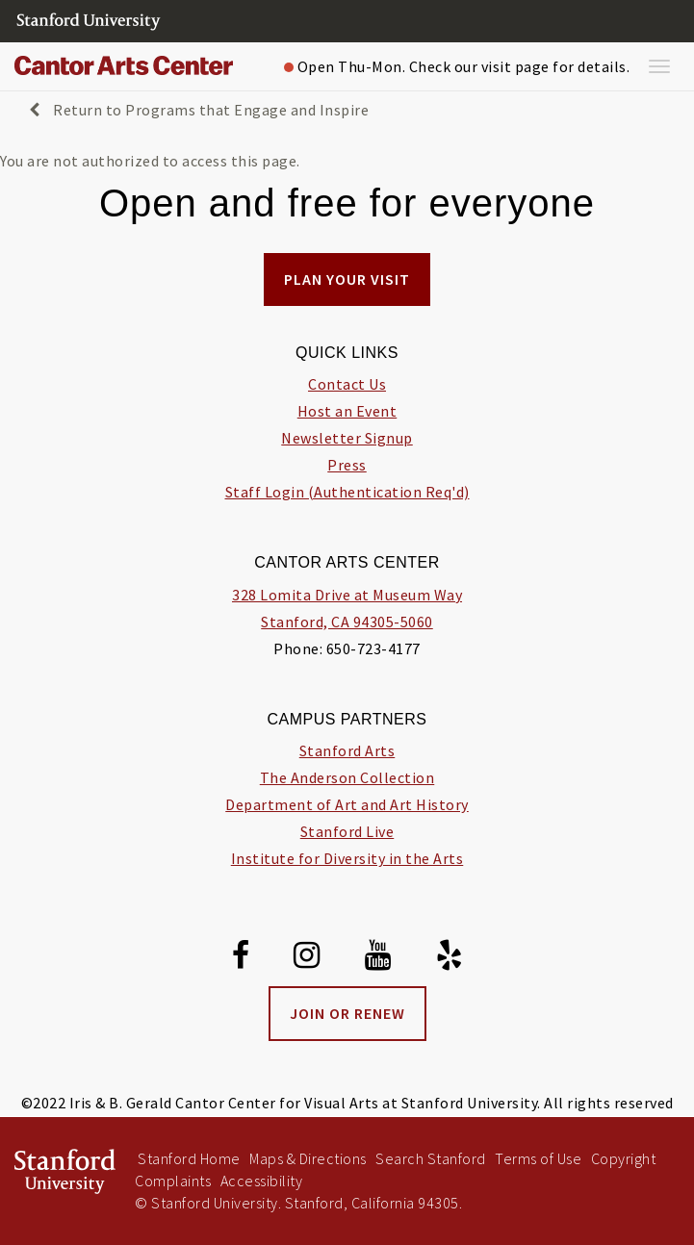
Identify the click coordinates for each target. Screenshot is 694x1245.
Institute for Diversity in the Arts (347, 858)
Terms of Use (538, 1158)
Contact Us (347, 384)
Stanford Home (189, 1158)
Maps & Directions (308, 1158)
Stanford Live (347, 831)
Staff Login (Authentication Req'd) (347, 491)
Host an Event (347, 410)
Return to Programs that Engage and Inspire (199, 109)
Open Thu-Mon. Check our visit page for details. (457, 66)
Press (347, 464)
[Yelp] (449, 958)
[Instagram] (307, 958)
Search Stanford (430, 1158)
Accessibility (261, 1180)
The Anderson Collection (347, 777)
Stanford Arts (347, 750)
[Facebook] (241, 958)
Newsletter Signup (347, 437)
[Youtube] (378, 958)
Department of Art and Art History (347, 804)
